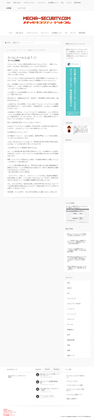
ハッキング (70, 309)
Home (8, 42)
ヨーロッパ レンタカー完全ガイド (75, 390)
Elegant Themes (72, 416)
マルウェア (70, 319)
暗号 (68, 335)
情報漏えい (70, 330)
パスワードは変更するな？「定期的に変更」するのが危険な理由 (76, 250)
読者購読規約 (75, 218)
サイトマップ (7, 414)
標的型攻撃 (70, 340)
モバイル (70, 324)
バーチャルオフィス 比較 (74, 385)
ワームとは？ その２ (47, 396)
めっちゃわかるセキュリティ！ (75, 211)
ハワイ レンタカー (72, 381)
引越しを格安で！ (72, 399)
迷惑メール (16, 42)
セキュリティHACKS (74, 304)
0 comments (41, 50)
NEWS (69, 288)
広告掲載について (9, 415)
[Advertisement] (18, 213)
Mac (68, 283)
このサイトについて (9, 412)
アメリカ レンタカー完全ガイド (75, 376)
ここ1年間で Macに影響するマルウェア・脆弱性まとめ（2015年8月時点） (76, 242)
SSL (68, 293)
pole (14, 50)
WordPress (87, 416)
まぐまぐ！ (86, 222)
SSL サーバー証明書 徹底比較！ (49, 382)
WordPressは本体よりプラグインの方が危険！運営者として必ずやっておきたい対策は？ (76, 259)
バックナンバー (72, 220)
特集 (68, 345)
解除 (80, 213)
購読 (75, 213)
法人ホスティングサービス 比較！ (17, 376)
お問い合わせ (7, 411)
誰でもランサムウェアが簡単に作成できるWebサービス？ (76, 234)
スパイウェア (71, 298)
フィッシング (71, 314)
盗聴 (68, 350)
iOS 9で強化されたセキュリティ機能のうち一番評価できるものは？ (77, 267)
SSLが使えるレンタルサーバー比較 (49, 389)
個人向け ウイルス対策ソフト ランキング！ (50, 374)
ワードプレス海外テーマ (74, 395)
